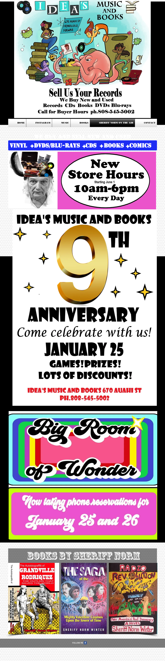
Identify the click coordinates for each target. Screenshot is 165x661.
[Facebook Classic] (85, 642)
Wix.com (104, 650)
